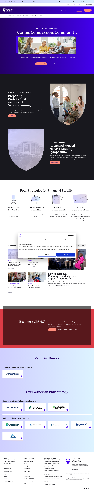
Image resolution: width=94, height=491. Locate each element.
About (17, 15)
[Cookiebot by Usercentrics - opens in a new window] (69, 235)
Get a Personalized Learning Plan (71, 329)
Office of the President (28, 461)
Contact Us (47, 474)
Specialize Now (75, 469)
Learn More (82, 1)
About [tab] (66, 239)
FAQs (25, 483)
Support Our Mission (69, 10)
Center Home (11, 15)
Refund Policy (17, 488)
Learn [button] (29, 10)
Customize (47, 254)
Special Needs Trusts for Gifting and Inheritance (34, 286)
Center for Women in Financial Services (51, 463)
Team (41, 15)
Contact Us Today (47, 481)
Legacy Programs (7, 468)
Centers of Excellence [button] (37, 10)
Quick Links (61, 4)
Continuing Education (8, 465)
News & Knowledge (24, 15)
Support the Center (34, 15)
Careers (25, 466)
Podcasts (5, 478)
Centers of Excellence (50, 458)
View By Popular (81, 245)
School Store (26, 468)
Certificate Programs (8, 463)
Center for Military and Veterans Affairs (51, 470)
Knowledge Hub (8, 471)
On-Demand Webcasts (8, 481)
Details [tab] (47, 239)
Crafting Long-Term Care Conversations (33, 263)
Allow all (66, 254)
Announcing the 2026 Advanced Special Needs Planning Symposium (14, 264)
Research (5, 476)
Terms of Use (11, 488)
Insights (5, 474)
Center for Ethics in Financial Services (51, 461)
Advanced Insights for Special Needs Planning (14, 286)
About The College (29, 458)
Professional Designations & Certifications (12, 459)
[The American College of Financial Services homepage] (7, 10)
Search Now (80, 220)
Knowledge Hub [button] (48, 10)
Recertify (79, 10)
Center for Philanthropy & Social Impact (52, 465)
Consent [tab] (27, 240)
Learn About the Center (53, 63)
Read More (11, 115)
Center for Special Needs (49, 468)
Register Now (54, 162)
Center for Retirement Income (50, 466)
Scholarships (26, 474)
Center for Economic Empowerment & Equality (53, 459)
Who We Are (26, 459)
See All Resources (12, 245)
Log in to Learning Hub (28, 481)
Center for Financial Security (49, 472)
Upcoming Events (7, 479)
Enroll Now (87, 10)
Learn (5, 458)
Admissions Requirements (29, 478)
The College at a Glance (28, 465)
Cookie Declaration (23, 488)
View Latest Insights (41, 63)
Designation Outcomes (8, 466)
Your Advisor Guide (49, 484)
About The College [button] (58, 10)
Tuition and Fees (27, 476)
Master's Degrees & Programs (9, 461)
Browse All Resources (8, 472)
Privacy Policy (6, 488)
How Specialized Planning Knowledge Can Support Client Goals (62, 276)
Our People (26, 463)
